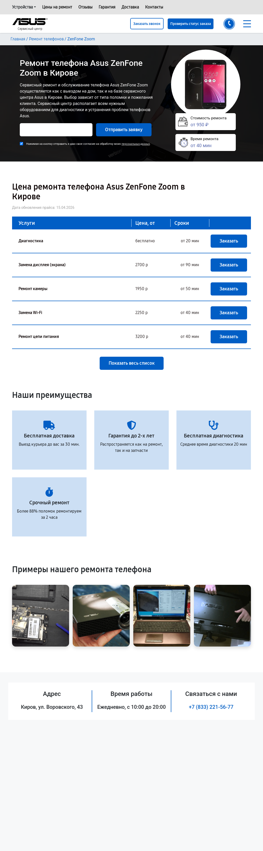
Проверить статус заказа (190, 24)
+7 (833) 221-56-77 (211, 707)
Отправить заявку (124, 129)
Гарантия (107, 7)
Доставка (130, 7)
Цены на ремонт (57, 7)
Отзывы (85, 7)
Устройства (22, 7)
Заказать (229, 241)
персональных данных (135, 144)
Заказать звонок (147, 24)
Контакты (154, 7)
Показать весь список (132, 363)
